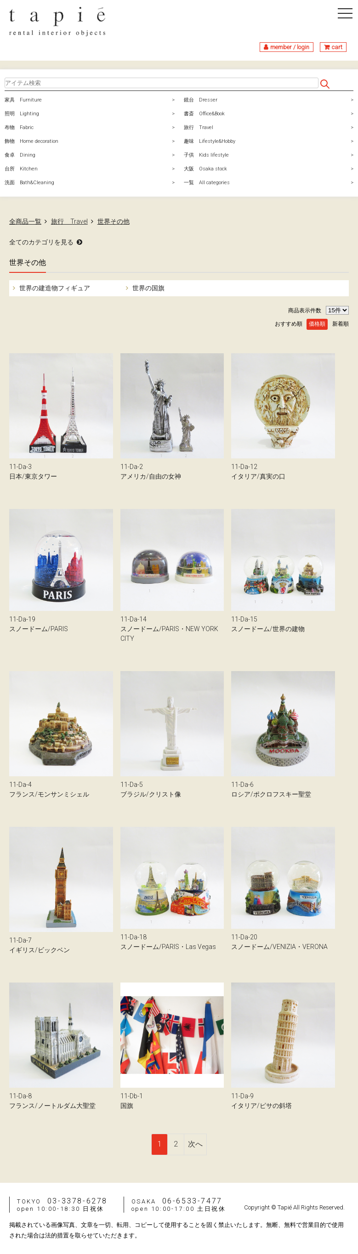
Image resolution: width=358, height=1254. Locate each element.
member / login (289, 47)
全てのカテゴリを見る (41, 242)
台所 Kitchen (21, 169)
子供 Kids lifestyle (206, 155)
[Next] (195, 1144)
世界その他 (113, 221)
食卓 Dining (20, 155)
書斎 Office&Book (204, 114)
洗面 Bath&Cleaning (29, 183)
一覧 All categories (207, 183)
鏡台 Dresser (200, 100)
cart (337, 47)
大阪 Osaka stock (205, 169)
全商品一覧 (25, 221)
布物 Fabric (19, 127)
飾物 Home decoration (31, 141)
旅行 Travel (198, 127)
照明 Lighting (22, 114)
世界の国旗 (148, 288)
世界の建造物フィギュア (54, 288)
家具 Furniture (23, 100)
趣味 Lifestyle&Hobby (209, 141)
